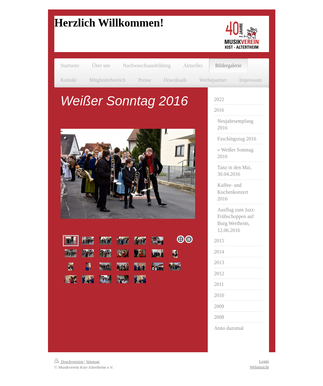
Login (264, 361)
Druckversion (69, 361)
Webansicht (259, 367)
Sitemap (93, 361)
